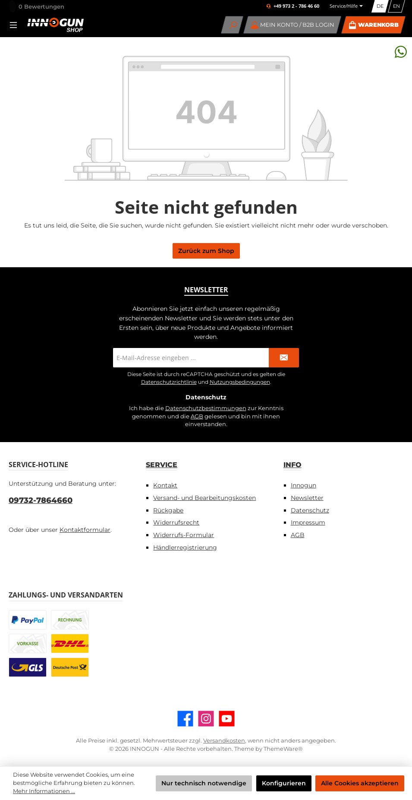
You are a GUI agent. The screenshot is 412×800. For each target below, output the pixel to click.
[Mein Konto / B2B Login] (292, 25)
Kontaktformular (85, 530)
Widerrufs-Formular (183, 535)
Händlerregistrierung (185, 547)
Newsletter (307, 498)
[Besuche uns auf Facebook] (185, 718)
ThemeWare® (283, 749)
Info (292, 464)
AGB (197, 416)
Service (161, 464)
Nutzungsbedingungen (240, 382)
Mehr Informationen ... (44, 791)
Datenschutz (310, 510)
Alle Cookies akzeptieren (360, 783)
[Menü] (16, 25)
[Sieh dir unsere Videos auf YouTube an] (226, 718)
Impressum (308, 522)
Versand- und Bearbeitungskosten (204, 498)
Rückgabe (168, 510)
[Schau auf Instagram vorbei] (206, 718)
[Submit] (284, 357)
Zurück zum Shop (206, 251)
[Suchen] (232, 25)
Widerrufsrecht (176, 522)
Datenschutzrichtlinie (169, 382)
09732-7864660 (40, 500)
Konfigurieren (284, 783)
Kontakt (165, 485)
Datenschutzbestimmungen (205, 408)
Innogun (303, 485)
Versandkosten (224, 740)
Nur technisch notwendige (203, 783)
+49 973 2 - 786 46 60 (296, 6)
